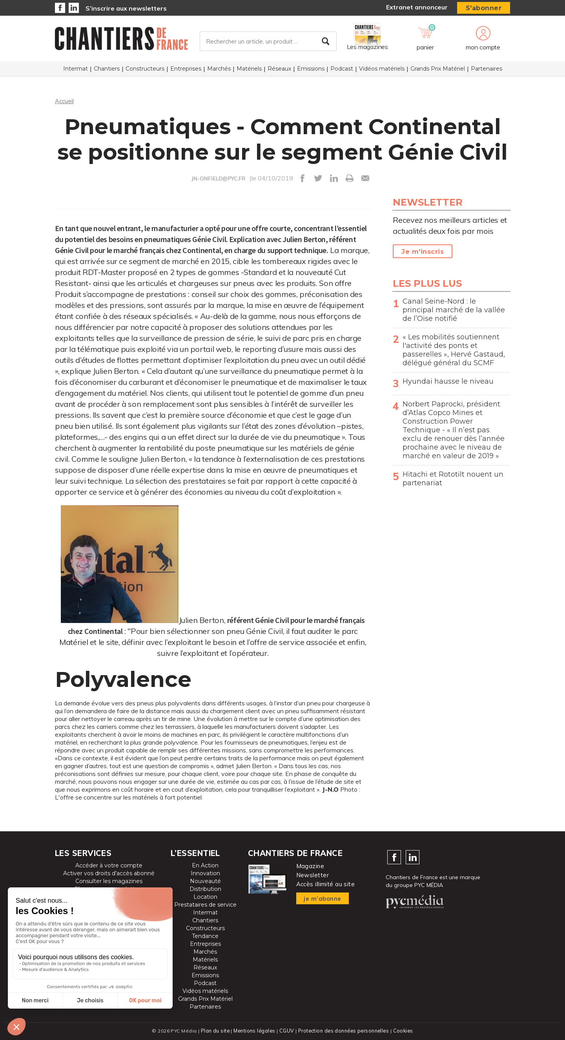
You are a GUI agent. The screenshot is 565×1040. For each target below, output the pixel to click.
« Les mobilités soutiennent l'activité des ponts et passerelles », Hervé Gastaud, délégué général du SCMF (454, 350)
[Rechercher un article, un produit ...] (268, 43)
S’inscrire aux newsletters (126, 8)
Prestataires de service (205, 904)
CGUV (286, 1030)
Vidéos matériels (382, 71)
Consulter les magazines (108, 881)
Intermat (75, 71)
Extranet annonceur (417, 7)
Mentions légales (253, 1030)
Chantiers (107, 71)
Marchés (219, 71)
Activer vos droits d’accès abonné (109, 873)
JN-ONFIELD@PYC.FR (218, 178)
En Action (205, 865)
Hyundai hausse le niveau (448, 381)
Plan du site (213, 1030)
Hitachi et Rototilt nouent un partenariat (453, 478)
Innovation (205, 873)
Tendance (205, 936)
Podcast (341, 71)
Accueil (65, 101)
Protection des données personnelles (343, 1030)
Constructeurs (145, 71)
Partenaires (486, 71)
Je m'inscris (422, 251)
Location (205, 896)
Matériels (249, 71)
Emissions (310, 71)
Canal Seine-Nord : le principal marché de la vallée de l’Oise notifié (454, 310)
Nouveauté (205, 881)
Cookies (405, 1030)
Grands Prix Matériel (437, 71)
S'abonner (484, 8)
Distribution (205, 888)
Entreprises (185, 71)
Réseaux (279, 71)
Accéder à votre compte (108, 865)
